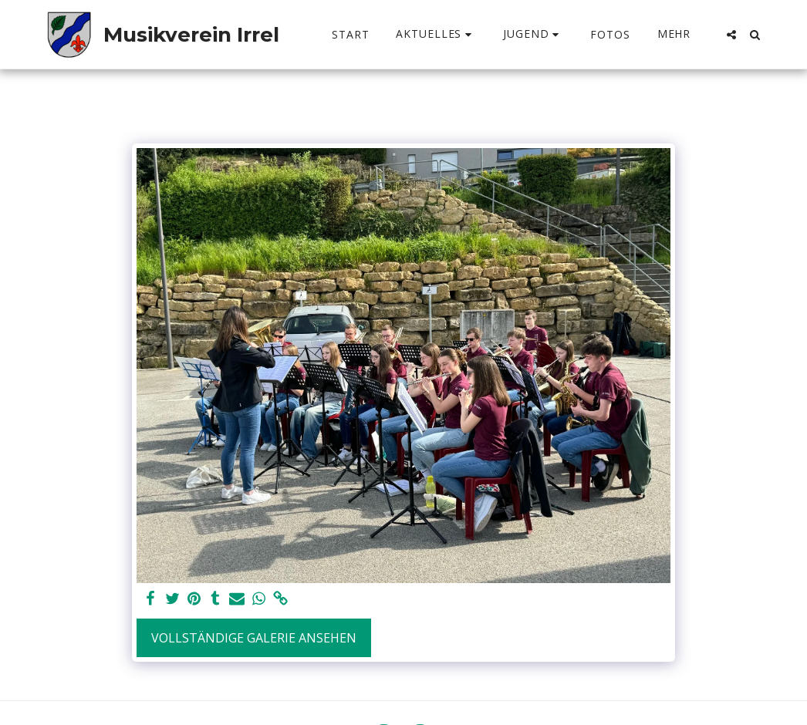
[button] (436, 34)
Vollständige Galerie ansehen (253, 637)
